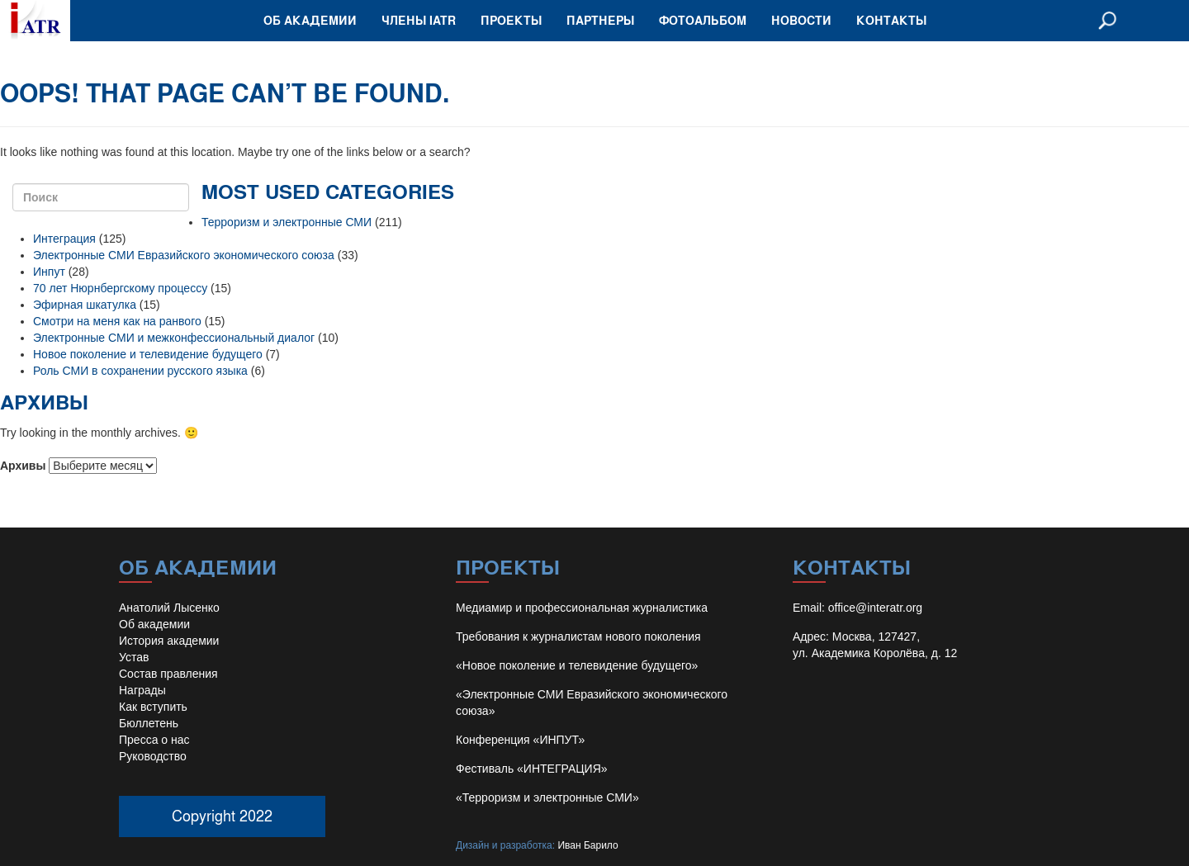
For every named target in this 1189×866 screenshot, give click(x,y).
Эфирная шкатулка (84, 304)
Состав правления (168, 673)
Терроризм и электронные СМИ (286, 222)
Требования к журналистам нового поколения (578, 636)
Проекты (511, 20)
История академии (169, 640)
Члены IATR (418, 20)
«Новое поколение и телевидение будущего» (577, 665)
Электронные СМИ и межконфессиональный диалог (174, 337)
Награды (142, 690)
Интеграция (64, 238)
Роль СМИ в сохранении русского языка (140, 370)
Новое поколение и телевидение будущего (148, 354)
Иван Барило (587, 845)
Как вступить (153, 706)
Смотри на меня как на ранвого (117, 321)
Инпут (49, 271)
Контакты (891, 20)
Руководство (153, 756)
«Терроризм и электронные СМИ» (547, 797)
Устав (134, 657)
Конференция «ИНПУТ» (520, 739)
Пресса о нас (154, 739)
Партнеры (600, 20)
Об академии (310, 20)
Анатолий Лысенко (169, 607)
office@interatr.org (875, 607)
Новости (801, 20)
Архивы (22, 465)
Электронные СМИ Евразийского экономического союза (183, 255)
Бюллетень (148, 723)
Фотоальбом (702, 20)
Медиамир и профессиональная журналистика (582, 607)
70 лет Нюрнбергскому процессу (120, 288)
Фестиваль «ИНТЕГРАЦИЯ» (532, 768)
